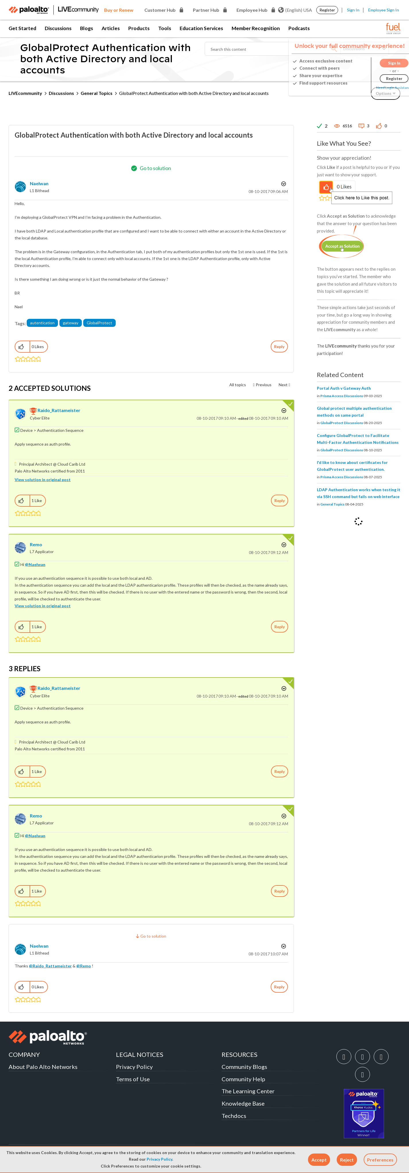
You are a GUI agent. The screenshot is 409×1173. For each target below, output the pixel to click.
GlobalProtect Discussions (341, 423)
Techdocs (234, 1115)
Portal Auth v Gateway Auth (344, 388)
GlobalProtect (99, 322)
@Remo (83, 965)
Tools (164, 28)
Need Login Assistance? (375, 87)
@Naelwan (35, 564)
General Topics (97, 93)
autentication (42, 322)
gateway (70, 322)
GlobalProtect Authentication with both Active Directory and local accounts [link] (194, 93)
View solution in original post (43, 479)
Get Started (22, 28)
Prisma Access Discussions (341, 396)
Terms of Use (133, 1079)
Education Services (201, 28)
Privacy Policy (159, 1159)
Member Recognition (256, 28)
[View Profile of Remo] (36, 544)
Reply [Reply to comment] (279, 500)
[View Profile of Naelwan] (39, 183)
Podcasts (299, 28)
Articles (111, 28)
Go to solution (155, 168)
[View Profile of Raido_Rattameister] (59, 410)
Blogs (86, 28)
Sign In (353, 9)
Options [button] (283, 183)
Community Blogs (244, 1066)
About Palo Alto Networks (43, 1066)
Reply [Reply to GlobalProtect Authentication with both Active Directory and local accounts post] (279, 346)
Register (327, 9)
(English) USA (295, 10)
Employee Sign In (383, 9)
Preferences (380, 1159)
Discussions (58, 28)
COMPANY (24, 1054)
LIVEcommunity (25, 93)
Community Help (243, 1079)
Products (139, 28)
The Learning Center (248, 1091)
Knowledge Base (243, 1103)
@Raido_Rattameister (50, 965)
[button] (319, 1160)
